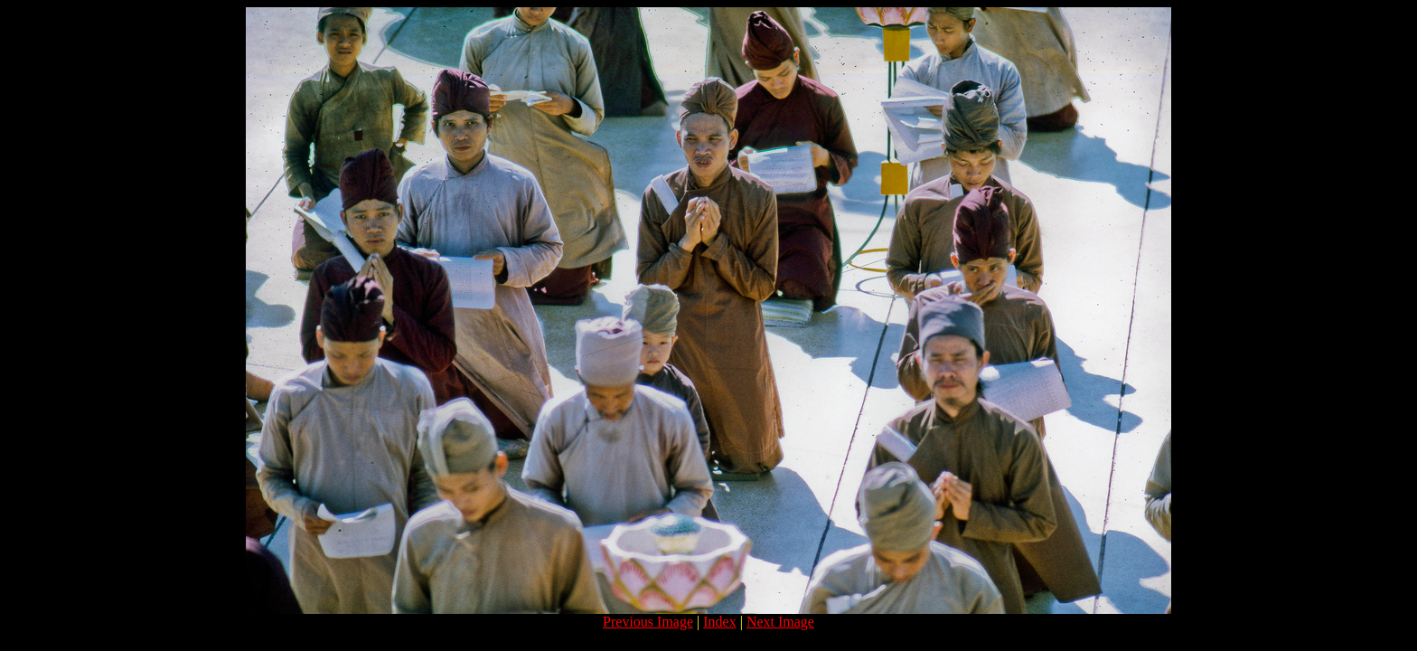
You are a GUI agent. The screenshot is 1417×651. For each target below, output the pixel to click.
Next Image (780, 621)
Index (719, 621)
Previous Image (648, 621)
